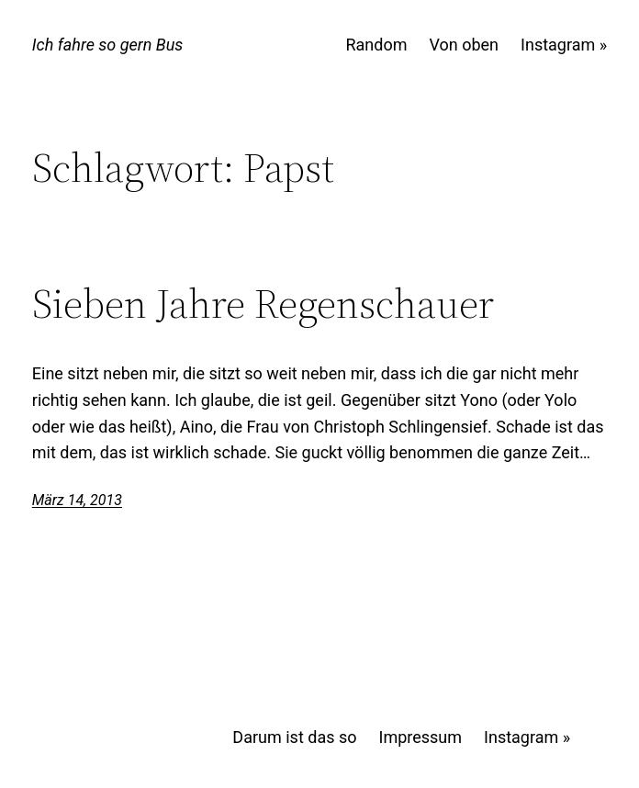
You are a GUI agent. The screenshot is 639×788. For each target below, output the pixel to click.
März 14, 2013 (77, 500)
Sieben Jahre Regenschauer (263, 304)
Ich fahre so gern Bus (107, 44)
